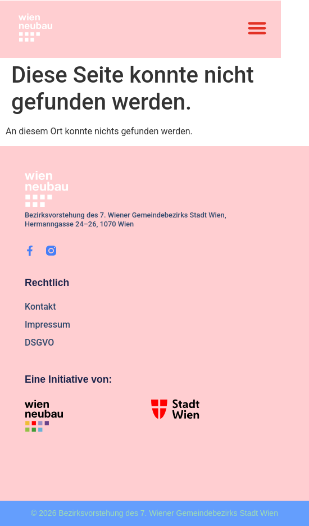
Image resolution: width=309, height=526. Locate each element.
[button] (257, 28)
